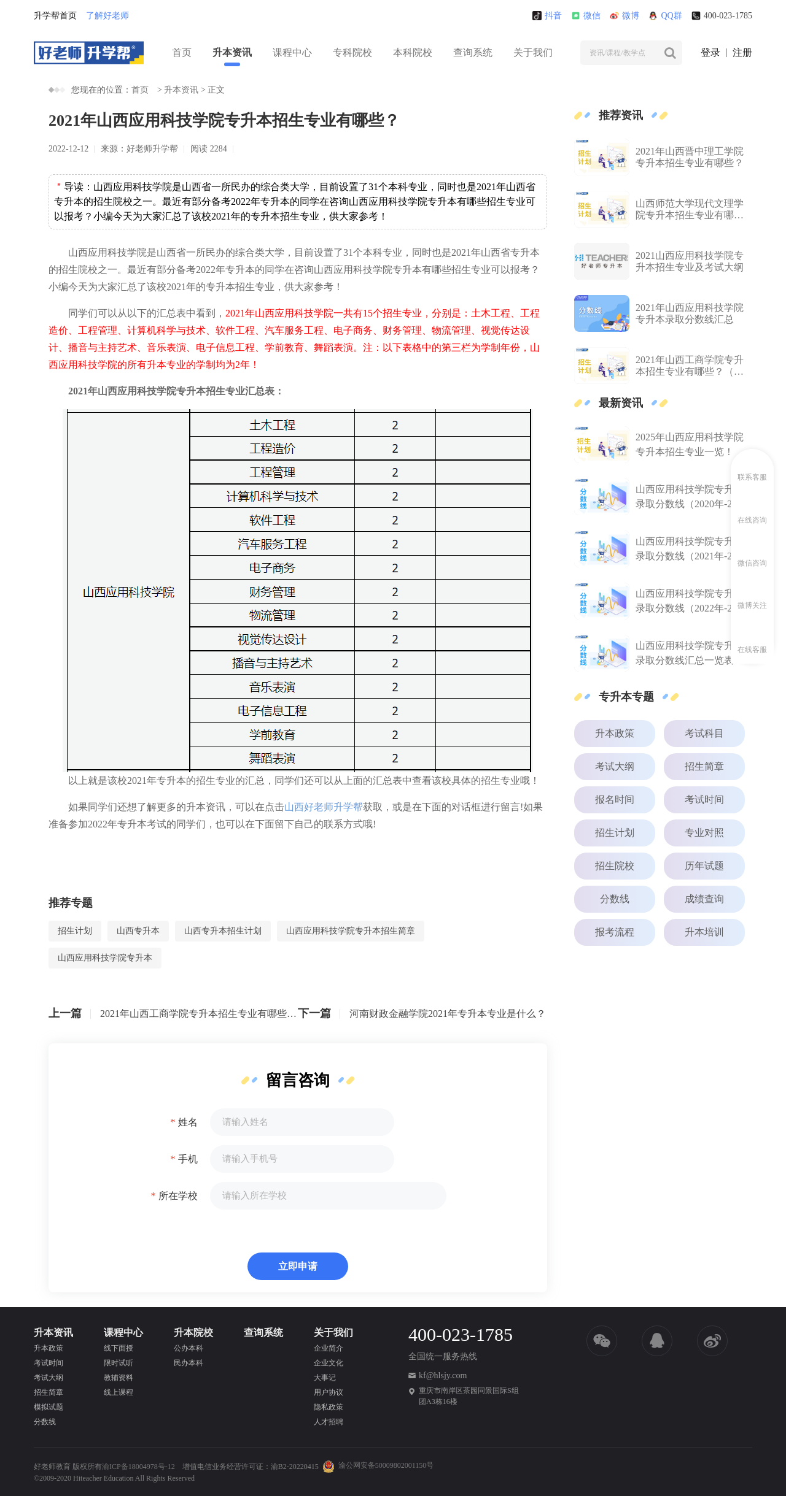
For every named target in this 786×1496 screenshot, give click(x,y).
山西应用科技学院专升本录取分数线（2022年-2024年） (691, 602)
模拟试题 (48, 1407)
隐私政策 (328, 1407)
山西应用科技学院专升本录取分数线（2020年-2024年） (691, 498)
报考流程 (614, 932)
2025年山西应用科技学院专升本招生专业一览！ (690, 444)
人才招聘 (328, 1421)
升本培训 (704, 932)
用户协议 (328, 1392)
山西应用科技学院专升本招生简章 (350, 930)
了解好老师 (107, 15)
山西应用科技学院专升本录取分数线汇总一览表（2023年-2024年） (690, 654)
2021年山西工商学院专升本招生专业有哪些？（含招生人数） (199, 1013)
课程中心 (292, 52)
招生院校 (614, 866)
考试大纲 (614, 766)
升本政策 (614, 733)
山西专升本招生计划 (223, 930)
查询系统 (472, 52)
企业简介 (328, 1348)
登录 (710, 52)
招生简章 (704, 766)
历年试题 (704, 866)
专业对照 (704, 832)
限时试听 (118, 1363)
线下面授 (118, 1348)
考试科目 (704, 733)
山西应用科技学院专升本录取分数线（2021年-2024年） (691, 550)
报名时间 (614, 799)
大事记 (325, 1377)
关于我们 (533, 52)
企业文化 (328, 1363)
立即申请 (297, 1266)
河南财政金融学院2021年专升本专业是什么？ (447, 1013)
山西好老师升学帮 (323, 807)
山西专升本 (138, 930)
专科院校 (352, 52)
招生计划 (75, 930)
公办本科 (188, 1348)
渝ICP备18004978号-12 (138, 1466)
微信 (586, 15)
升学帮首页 (55, 15)
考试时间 (704, 799)
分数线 (614, 899)
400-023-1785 (721, 15)
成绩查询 (704, 899)
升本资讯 (232, 52)
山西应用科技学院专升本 (105, 957)
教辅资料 (118, 1377)
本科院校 (412, 52)
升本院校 (193, 1332)
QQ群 (665, 15)
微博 (624, 15)
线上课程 (118, 1392)
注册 (742, 52)
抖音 (547, 15)
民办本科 (188, 1363)
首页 (182, 52)
